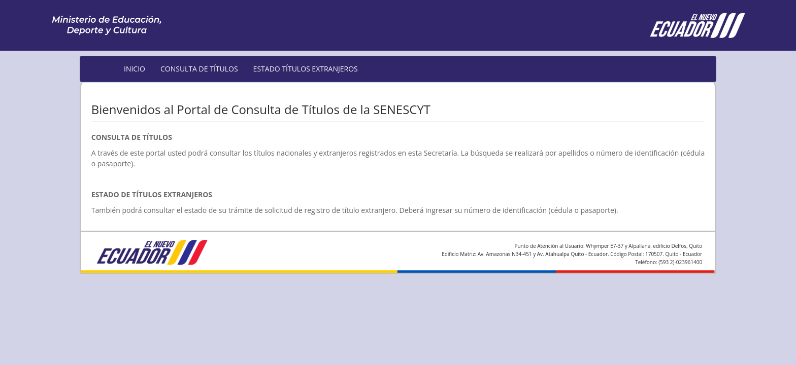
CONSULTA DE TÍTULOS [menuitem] (199, 69)
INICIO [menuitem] (134, 69)
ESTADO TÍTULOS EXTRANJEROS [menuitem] (305, 69)
